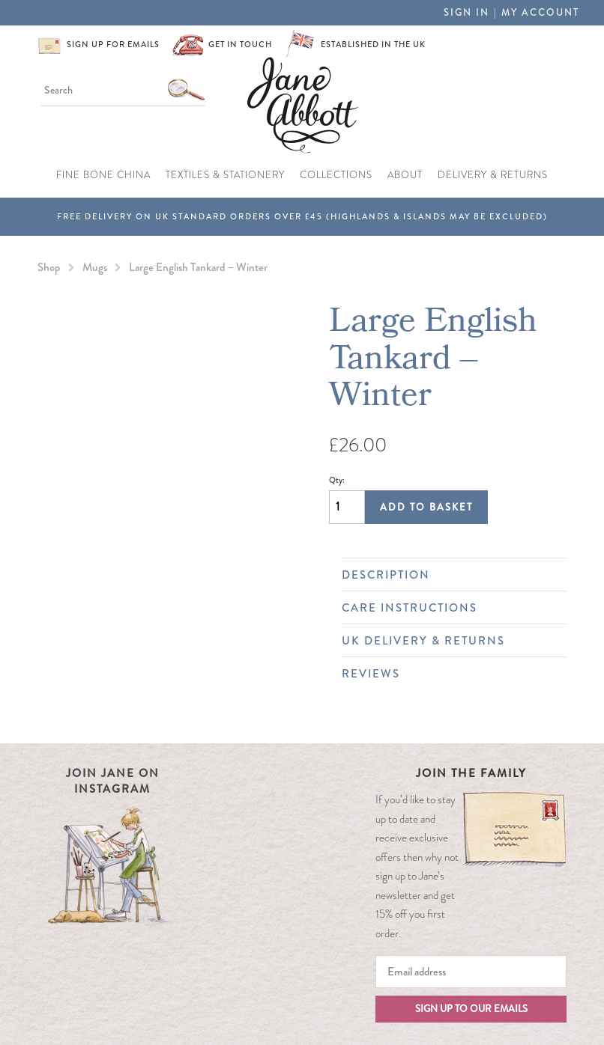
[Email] (471, 971)
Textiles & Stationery (225, 175)
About (405, 175)
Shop (49, 267)
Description (447, 575)
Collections (336, 175)
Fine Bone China (103, 175)
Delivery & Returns (493, 175)
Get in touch (240, 44)
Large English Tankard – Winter (198, 267)
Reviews (447, 673)
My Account (540, 12)
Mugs (94, 267)
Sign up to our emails (471, 1009)
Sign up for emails (113, 44)
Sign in (466, 12)
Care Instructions (447, 608)
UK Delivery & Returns (447, 641)
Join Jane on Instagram (113, 781)
